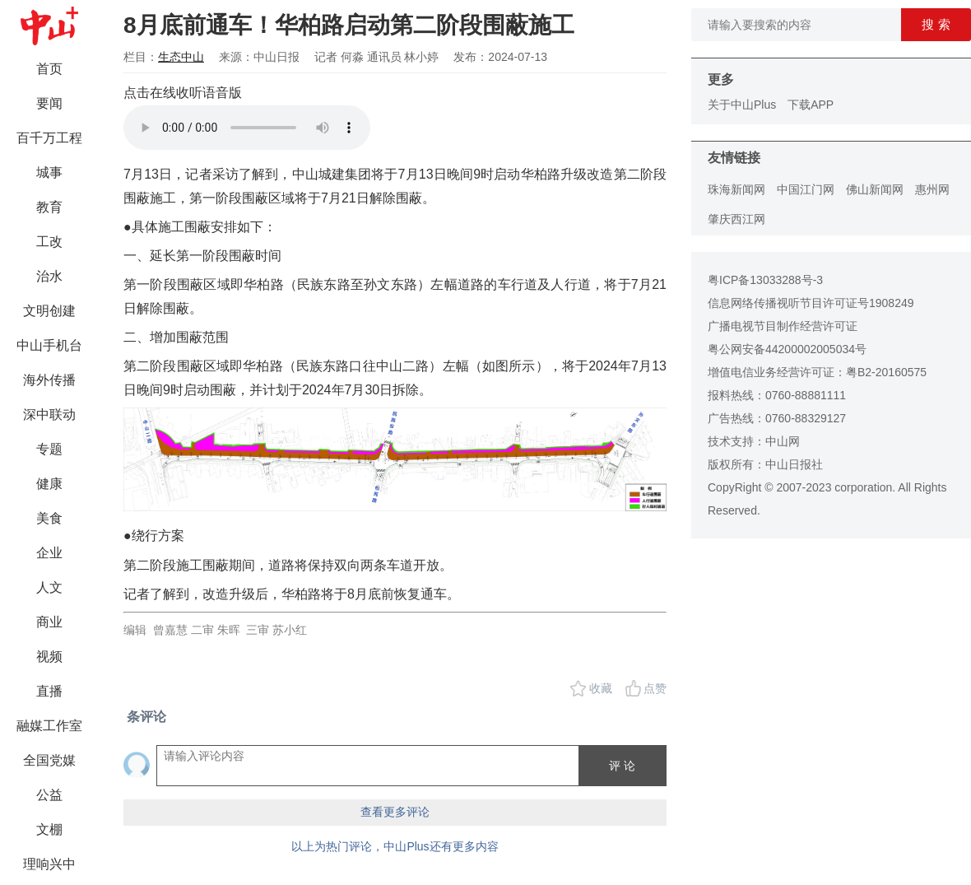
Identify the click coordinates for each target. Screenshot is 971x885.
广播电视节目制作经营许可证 (782, 326)
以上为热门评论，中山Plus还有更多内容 (394, 846)
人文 (49, 587)
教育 (49, 207)
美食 (49, 518)
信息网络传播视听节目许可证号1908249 (811, 303)
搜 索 (936, 24)
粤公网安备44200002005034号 (787, 349)
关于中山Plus (742, 104)
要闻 (49, 103)
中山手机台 (49, 345)
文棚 (49, 829)
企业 (49, 553)
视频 (49, 657)
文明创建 (49, 311)
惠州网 (932, 189)
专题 (49, 449)
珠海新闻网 (736, 189)
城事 (49, 172)
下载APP (810, 104)
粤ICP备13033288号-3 (765, 279)
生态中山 (181, 56)
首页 (49, 69)
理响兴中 (49, 864)
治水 (49, 276)
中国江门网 (805, 189)
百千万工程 (49, 138)
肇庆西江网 (736, 219)
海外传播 (49, 380)
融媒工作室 (49, 726)
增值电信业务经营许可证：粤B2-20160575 (817, 372)
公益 (49, 795)
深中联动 (49, 415)
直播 (49, 691)
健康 (49, 484)
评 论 (622, 765)
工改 (49, 242)
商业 (49, 622)
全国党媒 (49, 760)
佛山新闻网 (875, 189)
